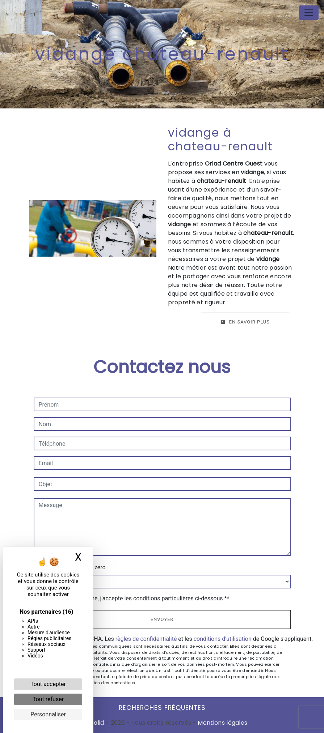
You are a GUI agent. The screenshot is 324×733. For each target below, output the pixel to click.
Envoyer (162, 619)
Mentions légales (221, 723)
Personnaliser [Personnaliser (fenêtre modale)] (48, 714)
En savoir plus (245, 322)
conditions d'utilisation (223, 638)
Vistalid (93, 723)
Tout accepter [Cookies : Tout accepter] (48, 684)
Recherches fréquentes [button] (162, 707)
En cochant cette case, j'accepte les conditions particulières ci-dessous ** (135, 598)
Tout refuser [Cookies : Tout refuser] (48, 699)
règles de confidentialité (146, 638)
